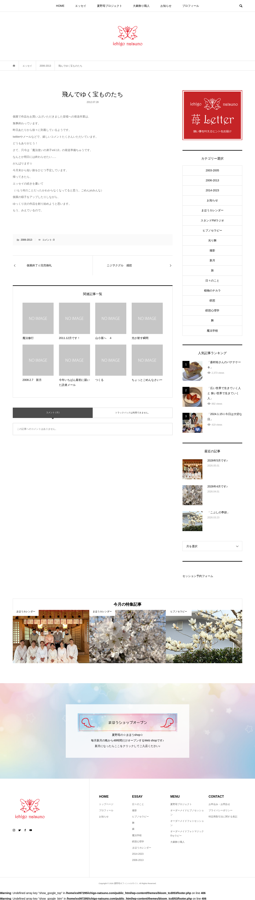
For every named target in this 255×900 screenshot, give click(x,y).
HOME (60, 5)
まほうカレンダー (212, 210)
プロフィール (190, 5)
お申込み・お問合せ (219, 804)
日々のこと (212, 280)
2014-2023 (212, 190)
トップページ (106, 804)
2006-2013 (26, 239)
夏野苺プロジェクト (109, 5)
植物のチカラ (212, 290)
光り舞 (212, 240)
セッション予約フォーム (197, 576)
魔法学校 (212, 330)
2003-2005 (212, 170)
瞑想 (212, 300)
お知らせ (166, 5)
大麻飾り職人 (141, 5)
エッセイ (80, 5)
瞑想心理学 (212, 310)
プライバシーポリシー (220, 810)
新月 (212, 260)
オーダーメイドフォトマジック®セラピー (187, 833)
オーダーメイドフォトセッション (187, 823)
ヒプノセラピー (212, 230)
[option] (51, 636)
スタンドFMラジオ (212, 220)
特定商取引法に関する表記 (223, 816)
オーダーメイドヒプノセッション (187, 812)
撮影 (212, 250)
